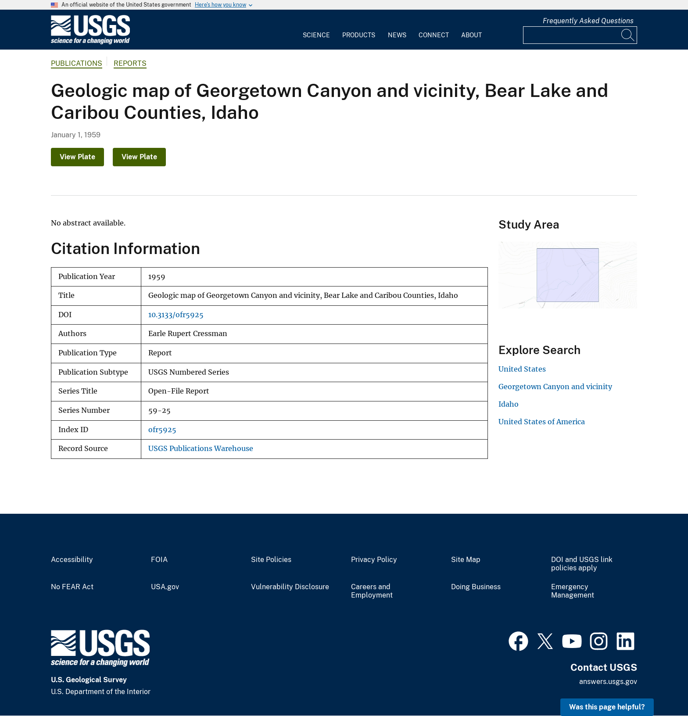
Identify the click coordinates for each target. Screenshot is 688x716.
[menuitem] (316, 30)
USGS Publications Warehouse (200, 448)
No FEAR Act (72, 587)
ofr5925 (162, 430)
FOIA (159, 560)
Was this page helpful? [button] (607, 707)
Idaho (508, 404)
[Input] (580, 35)
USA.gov (165, 587)
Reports (130, 63)
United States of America (541, 421)
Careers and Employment (372, 591)
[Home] (90, 42)
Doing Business (476, 587)
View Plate (77, 157)
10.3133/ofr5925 (176, 315)
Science (316, 35)
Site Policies (271, 560)
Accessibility (72, 560)
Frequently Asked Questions (588, 21)
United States (522, 369)
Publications (76, 63)
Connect (434, 35)
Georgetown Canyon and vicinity (555, 386)
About (471, 35)
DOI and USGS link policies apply (582, 564)
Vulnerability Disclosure (290, 587)
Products (358, 35)
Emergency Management (572, 591)
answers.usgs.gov (608, 681)
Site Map (465, 560)
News (397, 35)
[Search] (628, 35)
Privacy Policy (374, 560)
